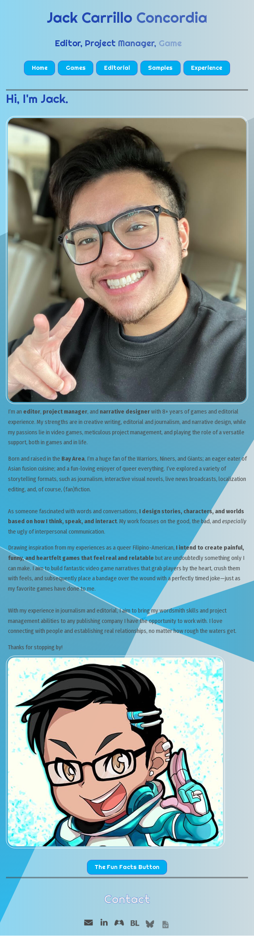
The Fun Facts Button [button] (127, 867)
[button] (88, 923)
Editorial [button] (117, 67)
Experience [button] (206, 67)
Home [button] (39, 67)
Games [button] (76, 67)
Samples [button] (160, 67)
